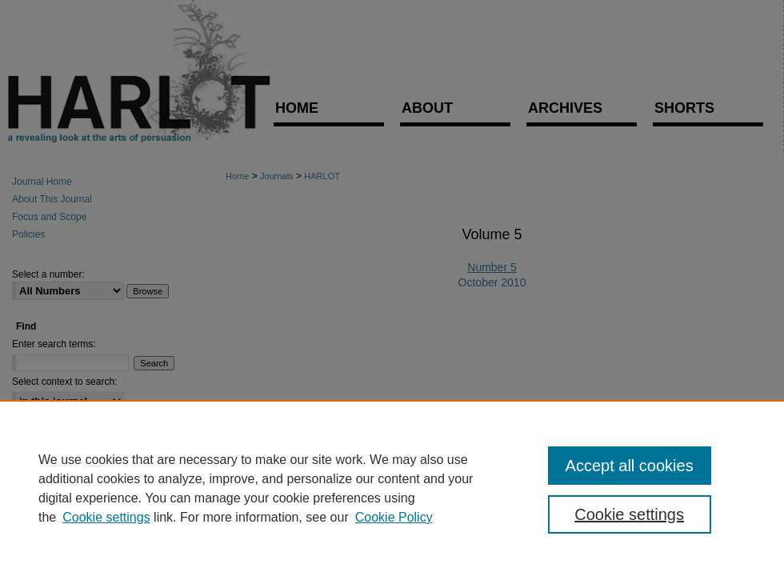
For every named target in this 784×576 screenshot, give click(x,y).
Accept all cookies (630, 465)
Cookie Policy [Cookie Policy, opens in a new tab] (394, 517)
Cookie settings (106, 517)
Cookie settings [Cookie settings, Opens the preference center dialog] (629, 514)
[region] (392, 488)
